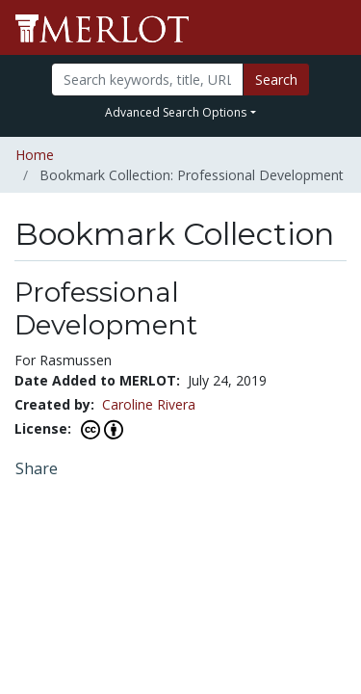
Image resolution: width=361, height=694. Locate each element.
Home (34, 155)
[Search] (147, 79)
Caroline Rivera (148, 404)
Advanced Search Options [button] (175, 112)
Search (276, 79)
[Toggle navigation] (334, 28)
